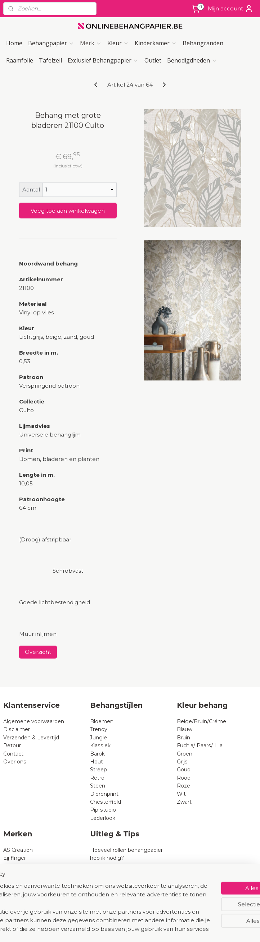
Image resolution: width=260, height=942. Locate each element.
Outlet (152, 60)
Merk (91, 43)
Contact (13, 754)
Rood (183, 778)
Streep (98, 769)
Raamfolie (19, 60)
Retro (97, 778)
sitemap (108, 928)
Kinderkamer (156, 43)
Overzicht (38, 651)
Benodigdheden (192, 60)
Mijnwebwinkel (212, 928)
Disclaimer (16, 729)
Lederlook (102, 818)
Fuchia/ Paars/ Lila (200, 745)
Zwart (184, 802)
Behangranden (203, 43)
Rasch (11, 866)
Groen (184, 754)
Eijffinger (14, 858)
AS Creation (18, 850)
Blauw (184, 729)
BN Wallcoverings (25, 882)
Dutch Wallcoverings (29, 874)
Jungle (98, 737)
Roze (183, 785)
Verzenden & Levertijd (31, 737)
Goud (183, 769)
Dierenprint (104, 794)
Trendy (98, 729)
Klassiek (100, 745)
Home (14, 43)
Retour (12, 745)
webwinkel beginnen (149, 928)
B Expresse (17, 890)
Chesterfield (106, 802)
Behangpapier (51, 43)
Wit (181, 794)
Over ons (14, 761)
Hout (96, 761)
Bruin (183, 737)
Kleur (118, 43)
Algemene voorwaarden (33, 721)
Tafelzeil (50, 60)
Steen (97, 785)
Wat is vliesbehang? (115, 866)
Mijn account (230, 8)
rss (122, 928)
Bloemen (101, 721)
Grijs (182, 761)
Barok (97, 754)
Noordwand (18, 898)
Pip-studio (103, 810)
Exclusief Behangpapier (103, 60)
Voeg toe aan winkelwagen (68, 210)
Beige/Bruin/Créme (201, 721)
